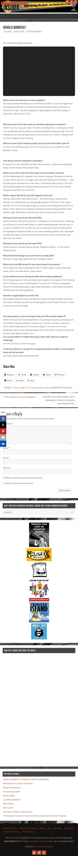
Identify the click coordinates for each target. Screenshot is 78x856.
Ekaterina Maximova (12, 787)
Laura (9, 31)
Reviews (57, 828)
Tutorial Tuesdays (11, 832)
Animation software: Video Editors (17, 811)
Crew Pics (68, 828)
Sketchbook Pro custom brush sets (18, 783)
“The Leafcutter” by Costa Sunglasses (19, 397)
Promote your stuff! (11, 791)
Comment (8, 423)
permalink (67, 388)
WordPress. (48, 847)
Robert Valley (8, 795)
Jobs (49, 828)
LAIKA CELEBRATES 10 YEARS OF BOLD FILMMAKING (26, 779)
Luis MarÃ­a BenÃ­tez (12, 799)
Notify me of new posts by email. (19, 483)
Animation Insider (14, 3)
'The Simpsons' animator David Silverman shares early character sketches (34, 815)
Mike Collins (8, 803)
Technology (28, 832)
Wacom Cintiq (44, 388)
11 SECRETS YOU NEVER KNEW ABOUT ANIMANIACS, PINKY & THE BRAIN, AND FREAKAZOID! (58, 400)
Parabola (38, 847)
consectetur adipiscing (39, 841)
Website (6, 467)
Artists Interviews (34, 31)
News (41, 828)
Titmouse (34, 388)
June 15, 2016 (19, 31)
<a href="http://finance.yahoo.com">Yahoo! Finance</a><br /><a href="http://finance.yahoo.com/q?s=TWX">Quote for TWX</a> (13, 708)
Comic (28, 388)
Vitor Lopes (8, 807)
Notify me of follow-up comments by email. (24, 477)
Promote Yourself (28, 828)
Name (6, 448)
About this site (9, 828)
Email (6, 458)
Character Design (19, 388)
